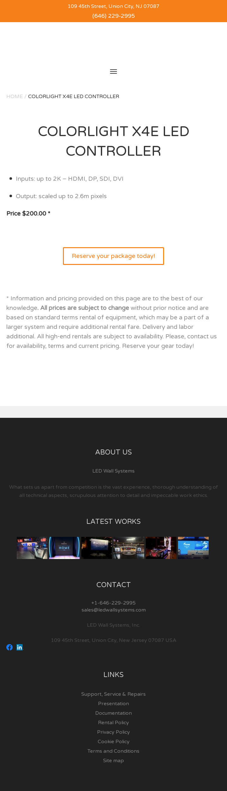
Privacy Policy (113, 732)
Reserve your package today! (113, 256)
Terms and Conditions (113, 751)
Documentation (113, 713)
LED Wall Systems (113, 471)
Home (14, 96)
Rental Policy (113, 722)
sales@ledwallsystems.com (114, 610)
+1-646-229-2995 (113, 603)
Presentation (113, 703)
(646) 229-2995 (113, 15)
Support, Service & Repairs (113, 694)
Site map (113, 760)
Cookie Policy (114, 741)
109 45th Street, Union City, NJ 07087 (113, 6)
